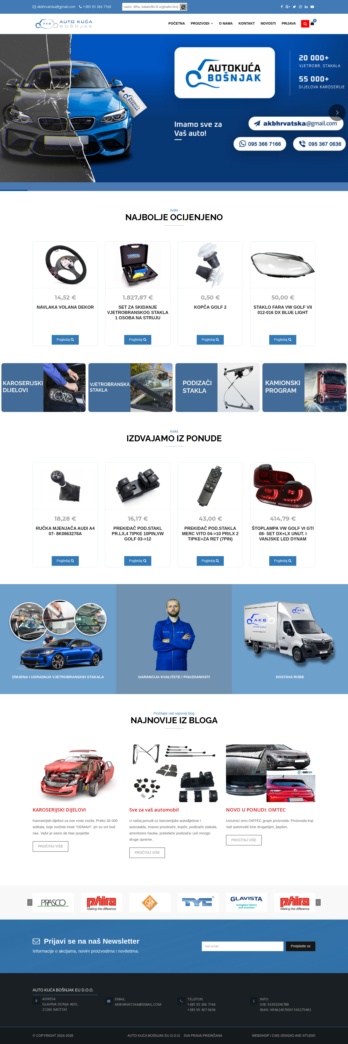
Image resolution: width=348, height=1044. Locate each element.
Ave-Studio (305, 1035)
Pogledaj (65, 339)
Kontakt (247, 23)
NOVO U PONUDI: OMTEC (256, 809)
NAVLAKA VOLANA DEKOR (65, 307)
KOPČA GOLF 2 (210, 307)
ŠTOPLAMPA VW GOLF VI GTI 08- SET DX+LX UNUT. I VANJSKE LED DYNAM (283, 533)
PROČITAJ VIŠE (50, 846)
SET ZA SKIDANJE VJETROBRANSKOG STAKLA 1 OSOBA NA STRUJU (137, 312)
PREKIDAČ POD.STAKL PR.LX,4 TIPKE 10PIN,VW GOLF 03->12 (138, 533)
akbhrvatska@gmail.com (56, 6)
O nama (226, 23)
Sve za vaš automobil (154, 809)
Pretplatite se (301, 946)
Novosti (268, 23)
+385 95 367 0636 (201, 1009)
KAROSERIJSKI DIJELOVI (59, 809)
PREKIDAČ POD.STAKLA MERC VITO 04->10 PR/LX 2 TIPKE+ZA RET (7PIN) (210, 533)
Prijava (289, 23)
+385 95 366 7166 (97, 6)
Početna (176, 23)
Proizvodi (202, 23)
